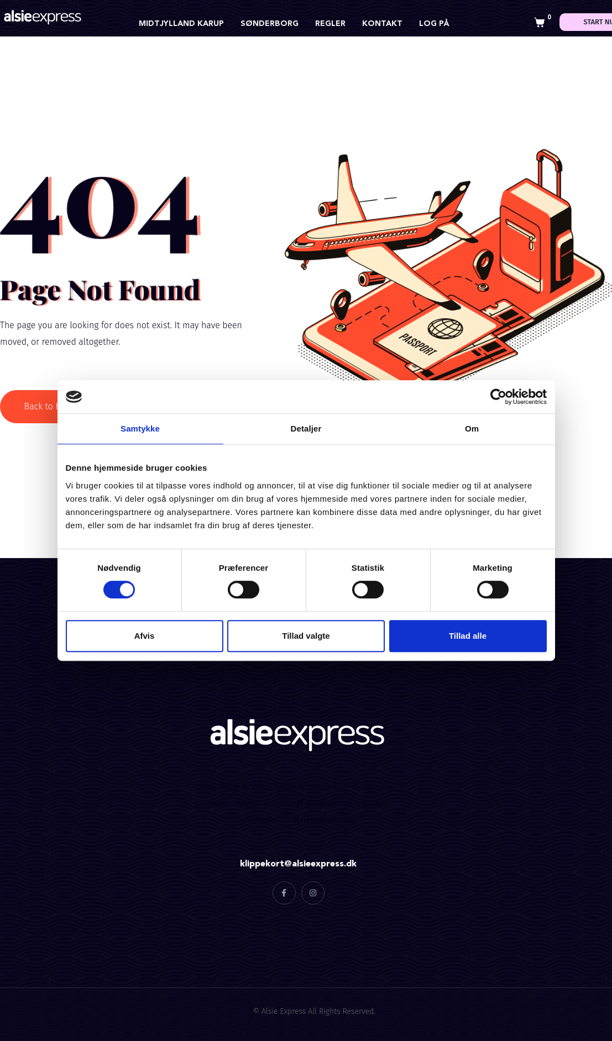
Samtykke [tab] (140, 428)
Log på (434, 24)
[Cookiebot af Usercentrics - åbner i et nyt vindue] (498, 396)
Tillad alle (468, 635)
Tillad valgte (305, 635)
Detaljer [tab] (306, 428)
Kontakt (382, 24)
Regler (330, 24)
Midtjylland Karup (181, 24)
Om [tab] (472, 428)
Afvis (144, 635)
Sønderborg (269, 24)
